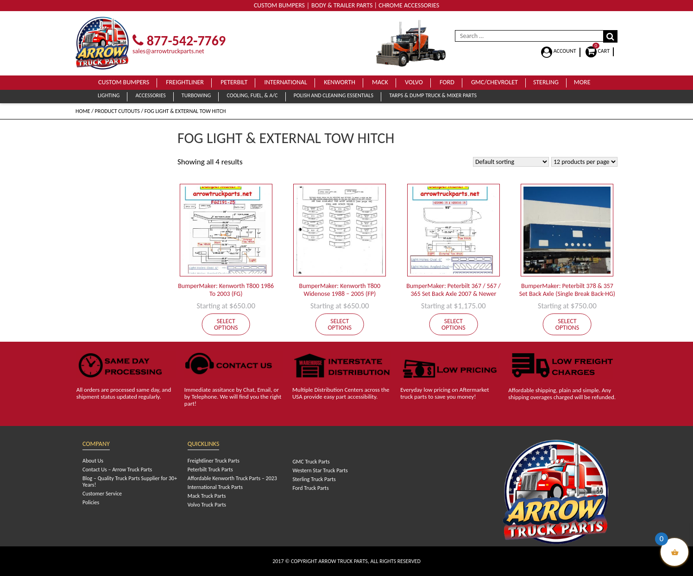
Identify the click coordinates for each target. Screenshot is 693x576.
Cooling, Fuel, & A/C (252, 95)
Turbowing (196, 95)
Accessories (150, 95)
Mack (380, 82)
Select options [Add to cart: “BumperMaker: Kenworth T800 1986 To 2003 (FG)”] (226, 324)
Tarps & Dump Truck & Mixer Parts (433, 95)
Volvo (414, 82)
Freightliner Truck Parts (213, 460)
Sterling (546, 82)
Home (83, 111)
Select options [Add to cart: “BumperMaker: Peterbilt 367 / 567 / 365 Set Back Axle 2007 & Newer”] (453, 324)
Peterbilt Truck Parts (210, 469)
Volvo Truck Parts (207, 504)
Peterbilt (233, 82)
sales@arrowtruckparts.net (168, 51)
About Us (92, 460)
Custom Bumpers (123, 82)
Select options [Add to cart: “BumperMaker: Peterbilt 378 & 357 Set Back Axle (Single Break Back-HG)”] (567, 324)
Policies (90, 502)
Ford (447, 82)
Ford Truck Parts (310, 488)
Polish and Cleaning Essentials (333, 95)
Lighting (109, 95)
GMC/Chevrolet (494, 82)
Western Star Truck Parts (319, 470)
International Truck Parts (215, 487)
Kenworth (339, 82)
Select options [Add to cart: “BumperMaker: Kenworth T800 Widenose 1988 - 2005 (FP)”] (340, 324)
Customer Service (102, 493)
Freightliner (185, 82)
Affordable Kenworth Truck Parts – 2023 (232, 478)
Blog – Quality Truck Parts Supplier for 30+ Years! (129, 481)
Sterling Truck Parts (313, 479)
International (285, 82)
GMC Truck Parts (310, 461)
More (582, 82)
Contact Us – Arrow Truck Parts (117, 469)
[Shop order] (511, 162)
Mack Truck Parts (207, 496)
